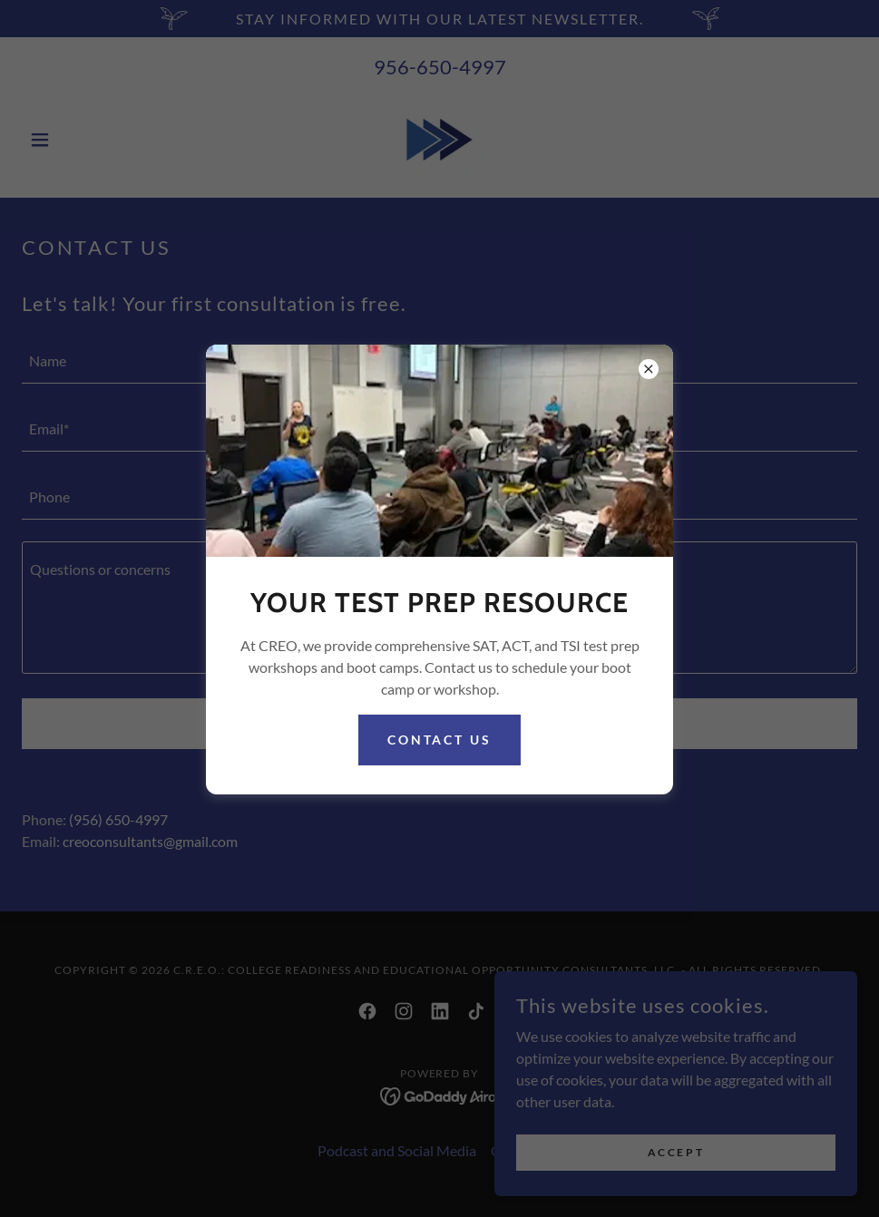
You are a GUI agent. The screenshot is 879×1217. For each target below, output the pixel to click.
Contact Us (440, 739)
